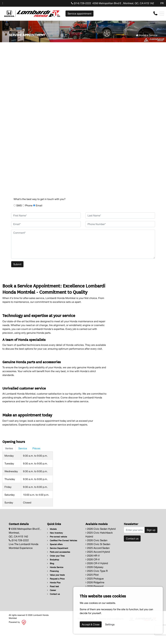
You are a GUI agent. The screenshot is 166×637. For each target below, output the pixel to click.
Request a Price (56, 579)
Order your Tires (56, 556)
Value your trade (56, 575)
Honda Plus (53, 582)
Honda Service (55, 567)
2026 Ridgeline (94, 582)
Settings (110, 624)
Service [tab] (22, 448)
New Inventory (55, 533)
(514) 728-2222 (81, 3)
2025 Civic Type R (96, 570)
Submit (17, 264)
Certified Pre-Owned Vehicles (62, 540)
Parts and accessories (58, 552)
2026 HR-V (92, 555)
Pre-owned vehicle (57, 536)
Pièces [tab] (36, 448)
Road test (53, 586)
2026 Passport (94, 586)
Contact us (53, 594)
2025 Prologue (94, 578)
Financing (53, 571)
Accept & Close (91, 624)
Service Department (57, 548)
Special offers (54, 544)
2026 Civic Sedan (96, 540)
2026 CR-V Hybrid (96, 563)
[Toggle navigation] (161, 14)
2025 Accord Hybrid (97, 551)
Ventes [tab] (9, 448)
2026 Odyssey (94, 567)
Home (141, 35)
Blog (50, 563)
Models (52, 529)
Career (51, 590)
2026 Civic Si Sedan (97, 544)
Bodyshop (53, 559)
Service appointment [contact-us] (79, 13)
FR (162, 3)
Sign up (151, 529)
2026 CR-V (92, 559)
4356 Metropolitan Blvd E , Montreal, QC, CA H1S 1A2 (123, 3)
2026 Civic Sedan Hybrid (100, 528)
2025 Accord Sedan (97, 547)
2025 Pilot (92, 574)
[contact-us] (155, 13)
